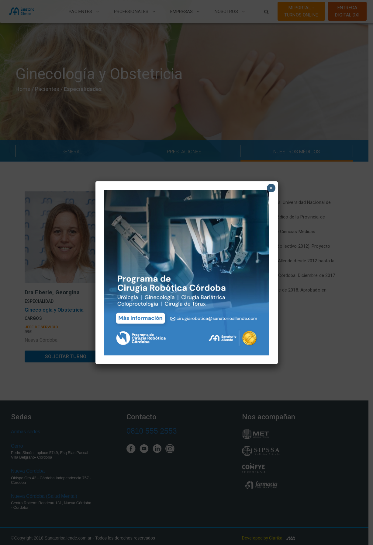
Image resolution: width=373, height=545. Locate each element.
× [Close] (271, 188)
